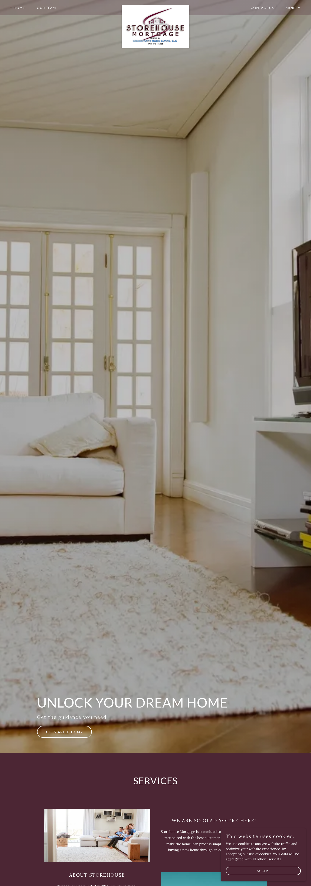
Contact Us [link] (262, 8)
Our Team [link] (46, 8)
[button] (291, 7)
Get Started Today (64, 732)
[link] (155, 7)
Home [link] (19, 8)
